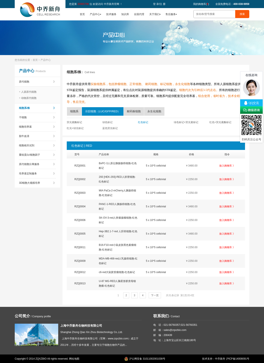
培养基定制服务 (37, 173)
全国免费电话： (232, 4)
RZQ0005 (80, 233)
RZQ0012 (80, 272)
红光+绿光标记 (75, 128)
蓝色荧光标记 (110, 128)
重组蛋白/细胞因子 (37, 154)
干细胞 (37, 117)
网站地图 (74, 358)
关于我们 (154, 14)
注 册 (162, 4)
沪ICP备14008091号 (237, 358)
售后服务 (170, 14)
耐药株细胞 (134, 111)
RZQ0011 (80, 247)
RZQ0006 (80, 220)
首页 (82, 14)
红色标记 (143, 122)
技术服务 (111, 14)
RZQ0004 (80, 206)
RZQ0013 (80, 283)
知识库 (125, 14)
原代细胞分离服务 (37, 164)
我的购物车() (201, 4)
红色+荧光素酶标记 (220, 122)
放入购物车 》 (227, 165)
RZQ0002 (80, 179)
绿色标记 (107, 122)
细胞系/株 (37, 108)
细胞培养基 (37, 126)
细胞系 (74, 111)
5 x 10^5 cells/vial (156, 165)
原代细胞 (37, 81)
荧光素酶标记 (74, 122)
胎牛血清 (37, 136)
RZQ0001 (80, 165)
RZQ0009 (80, 260)
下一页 (155, 295)
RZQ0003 (80, 192)
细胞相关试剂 (37, 145)
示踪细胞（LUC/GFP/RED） (102, 111)
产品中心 (95, 14)
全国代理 (139, 14)
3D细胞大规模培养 (37, 183)
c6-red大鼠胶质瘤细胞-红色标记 (117, 272)
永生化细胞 (154, 111)
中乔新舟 (220, 358)
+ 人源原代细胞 (27, 91)
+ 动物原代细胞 (27, 98)
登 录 (156, 4)
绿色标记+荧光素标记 (186, 122)
